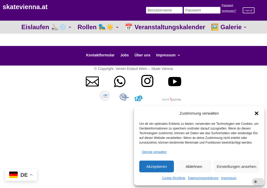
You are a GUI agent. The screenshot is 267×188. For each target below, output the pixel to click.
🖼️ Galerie (226, 28)
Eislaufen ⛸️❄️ (43, 28)
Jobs (124, 55)
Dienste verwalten (154, 152)
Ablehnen (194, 166)
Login (247, 10)
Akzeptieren (156, 166)
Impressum (228, 178)
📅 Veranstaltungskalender (165, 28)
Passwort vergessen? (229, 8)
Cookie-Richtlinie (173, 178)
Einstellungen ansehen (236, 166)
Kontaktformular (100, 55)
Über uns (142, 55)
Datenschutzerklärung (203, 178)
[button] (256, 113)
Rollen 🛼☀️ (95, 28)
